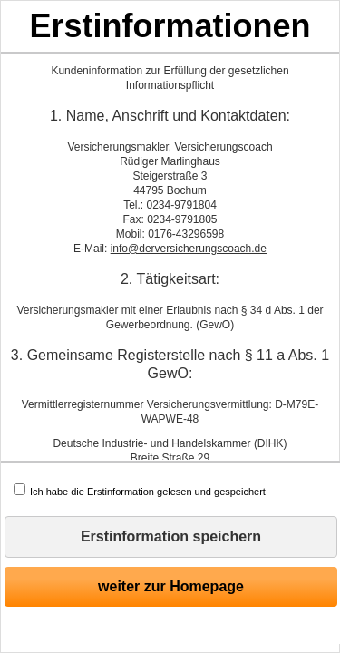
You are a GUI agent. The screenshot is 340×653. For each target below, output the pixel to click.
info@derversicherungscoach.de (189, 248)
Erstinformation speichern (171, 536)
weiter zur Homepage (171, 586)
